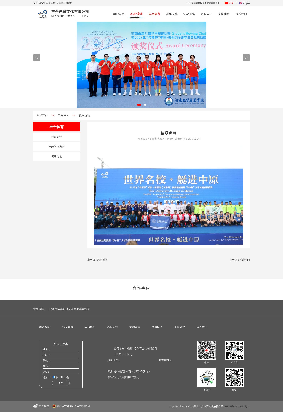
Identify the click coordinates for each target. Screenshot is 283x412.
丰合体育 (154, 13)
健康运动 (84, 115)
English (244, 3)
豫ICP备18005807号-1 (237, 406)
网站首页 (119, 13)
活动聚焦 (189, 13)
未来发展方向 (57, 146)
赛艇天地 (172, 13)
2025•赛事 (136, 13)
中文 (229, 3)
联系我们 (241, 13)
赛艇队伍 (206, 13)
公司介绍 (56, 136)
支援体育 (224, 13)
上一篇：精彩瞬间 (97, 259)
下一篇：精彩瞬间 (240, 259)
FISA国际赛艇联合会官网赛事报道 (203, 3)
